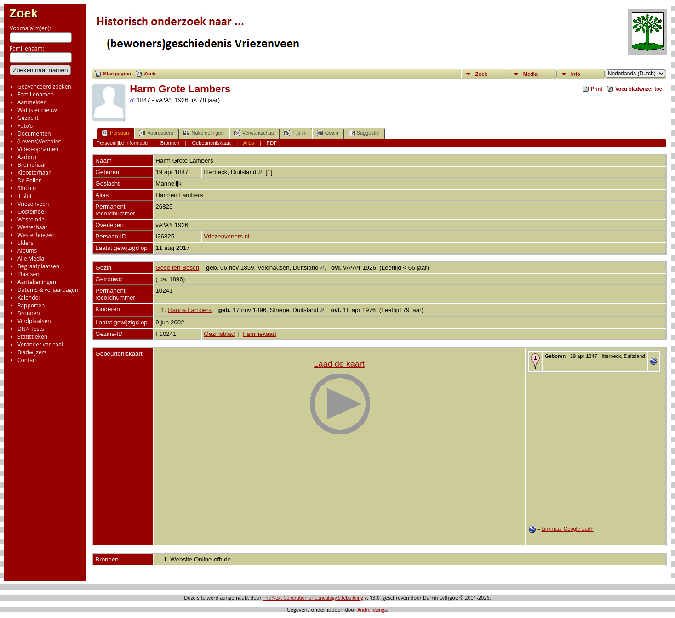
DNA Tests (30, 329)
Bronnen (28, 313)
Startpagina (117, 73)
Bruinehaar (31, 165)
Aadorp (26, 157)
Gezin (327, 133)
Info (575, 74)
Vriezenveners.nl (226, 236)
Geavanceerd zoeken (44, 87)
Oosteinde (30, 211)
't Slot (24, 196)
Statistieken (32, 336)
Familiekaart (259, 333)
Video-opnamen (37, 149)
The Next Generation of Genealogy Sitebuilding (313, 598)
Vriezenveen (33, 204)
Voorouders (156, 133)
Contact (27, 360)
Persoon (115, 133)
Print (596, 88)
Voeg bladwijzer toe (638, 88)
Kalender (28, 297)
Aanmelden (32, 102)
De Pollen (29, 180)
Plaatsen (28, 274)
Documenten (34, 133)
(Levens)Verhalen (39, 141)
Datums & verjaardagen (47, 290)
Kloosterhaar (34, 172)
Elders (25, 243)
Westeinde (31, 219)
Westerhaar (32, 227)
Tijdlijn (295, 133)
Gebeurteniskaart (211, 143)
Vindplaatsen (34, 321)
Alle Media (30, 258)
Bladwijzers (31, 352)
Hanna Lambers (190, 309)
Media (530, 74)
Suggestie (364, 133)
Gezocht (28, 118)
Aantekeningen (36, 282)
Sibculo (26, 188)
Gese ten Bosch (177, 267)
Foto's (25, 126)
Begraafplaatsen (38, 266)
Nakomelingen (203, 133)
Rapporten (31, 305)
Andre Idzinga (372, 610)
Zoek (23, 13)
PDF (272, 143)
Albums (27, 251)
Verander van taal (40, 344)
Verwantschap (254, 133)
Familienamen (35, 94)
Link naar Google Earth (567, 529)
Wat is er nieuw (37, 110)
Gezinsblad (219, 333)
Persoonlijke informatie (122, 143)
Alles (248, 143)
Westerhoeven (36, 235)
